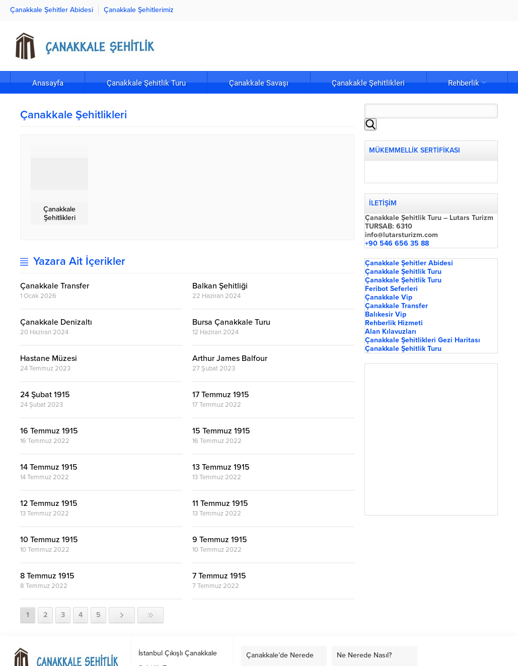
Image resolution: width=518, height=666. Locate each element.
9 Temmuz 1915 (219, 540)
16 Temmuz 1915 (49, 431)
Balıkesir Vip (385, 314)
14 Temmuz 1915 (49, 467)
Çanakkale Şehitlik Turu (403, 271)
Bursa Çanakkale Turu (231, 322)
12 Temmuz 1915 (49, 503)
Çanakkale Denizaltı (56, 322)
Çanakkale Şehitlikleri (59, 213)
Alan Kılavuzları (390, 331)
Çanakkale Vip (388, 297)
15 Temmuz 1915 (221, 431)
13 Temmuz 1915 (222, 467)
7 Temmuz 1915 (219, 576)
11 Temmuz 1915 (220, 503)
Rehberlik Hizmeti (394, 323)
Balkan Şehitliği (220, 286)
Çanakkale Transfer (54, 286)
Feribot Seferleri (391, 288)
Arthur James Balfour (229, 358)
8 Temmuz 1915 (47, 576)
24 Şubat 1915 (45, 395)
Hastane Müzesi (48, 358)
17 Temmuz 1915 (220, 395)
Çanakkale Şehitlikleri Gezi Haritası (422, 340)
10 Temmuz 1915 (49, 540)
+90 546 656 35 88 (397, 243)
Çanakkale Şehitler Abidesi (409, 263)
